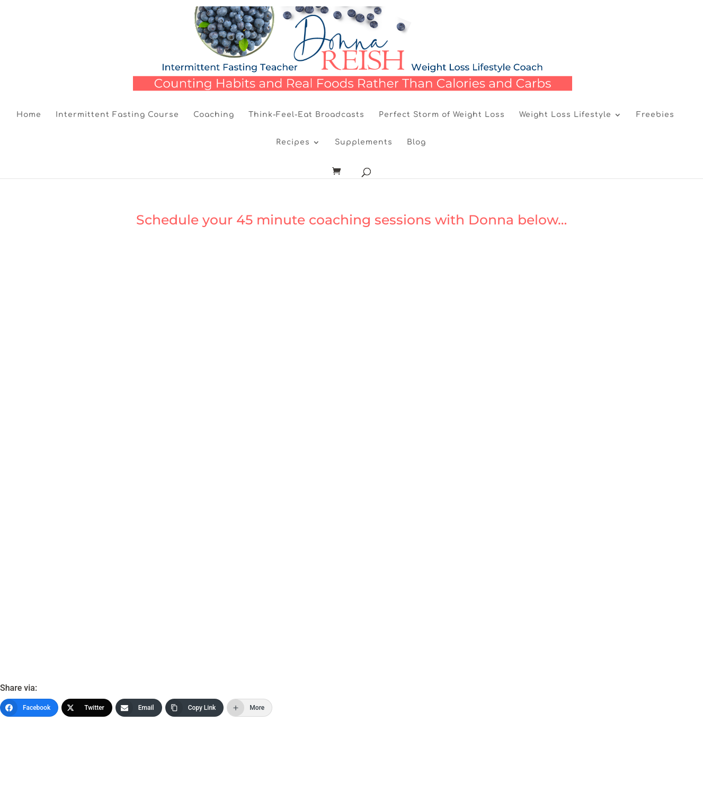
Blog (416, 142)
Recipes (293, 142)
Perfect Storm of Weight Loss (442, 115)
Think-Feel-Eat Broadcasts (306, 115)
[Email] (138, 708)
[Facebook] (29, 708)
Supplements (364, 142)
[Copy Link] (194, 708)
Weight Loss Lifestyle (565, 115)
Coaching (213, 115)
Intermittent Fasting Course (117, 115)
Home (28, 115)
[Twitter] (86, 708)
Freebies (655, 115)
